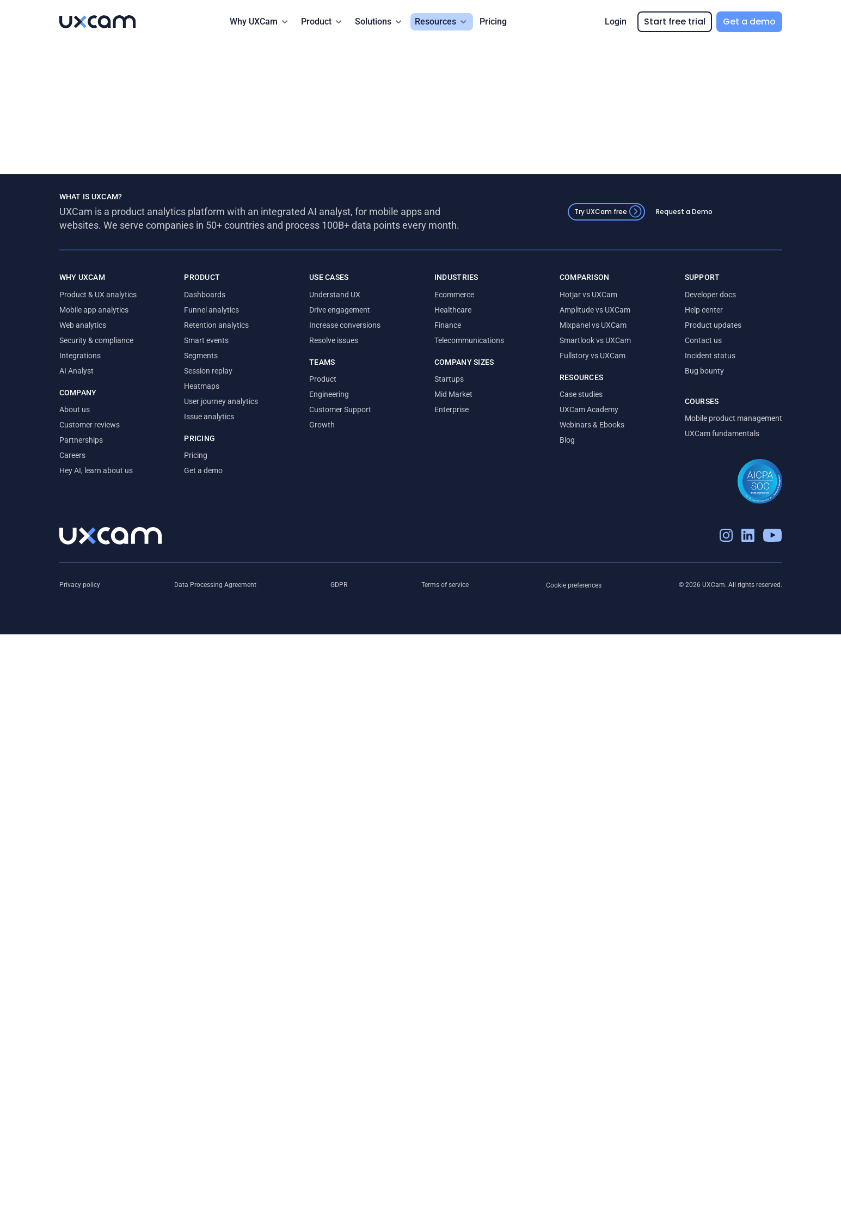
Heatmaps (201, 386)
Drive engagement (339, 309)
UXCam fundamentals (722, 433)
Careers (72, 455)
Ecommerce (454, 294)
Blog (567, 440)
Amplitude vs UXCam (595, 309)
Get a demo (749, 21)
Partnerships (81, 440)
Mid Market (453, 394)
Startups (449, 379)
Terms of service (445, 585)
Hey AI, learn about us (96, 470)
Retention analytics (216, 325)
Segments (201, 355)
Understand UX (334, 294)
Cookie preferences (573, 585)
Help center (704, 309)
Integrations (80, 355)
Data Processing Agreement (215, 585)
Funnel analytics (211, 309)
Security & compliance (96, 340)
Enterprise (451, 409)
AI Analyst (76, 370)
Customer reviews (89, 424)
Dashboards (204, 294)
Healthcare (452, 309)
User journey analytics (221, 401)
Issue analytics (209, 416)
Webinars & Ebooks (592, 424)
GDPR (338, 585)
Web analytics (82, 325)
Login (616, 21)
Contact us (703, 340)
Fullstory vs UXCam (592, 355)
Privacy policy (79, 585)
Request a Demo (684, 211)
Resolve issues (333, 340)
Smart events (206, 340)
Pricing (493, 21)
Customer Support (340, 409)
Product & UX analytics (98, 294)
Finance (447, 325)
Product (322, 379)
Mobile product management (733, 418)
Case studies (581, 394)
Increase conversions (344, 325)
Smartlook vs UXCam (595, 340)
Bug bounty (704, 370)
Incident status (710, 355)
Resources (435, 21)
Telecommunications (469, 340)
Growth (322, 424)
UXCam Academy (589, 409)
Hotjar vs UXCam (588, 294)
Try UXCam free (608, 211)
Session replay (208, 370)
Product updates (713, 325)
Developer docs (710, 294)
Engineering (329, 394)
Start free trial (674, 21)
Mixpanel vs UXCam (593, 325)
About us (74, 409)
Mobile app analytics (93, 309)
